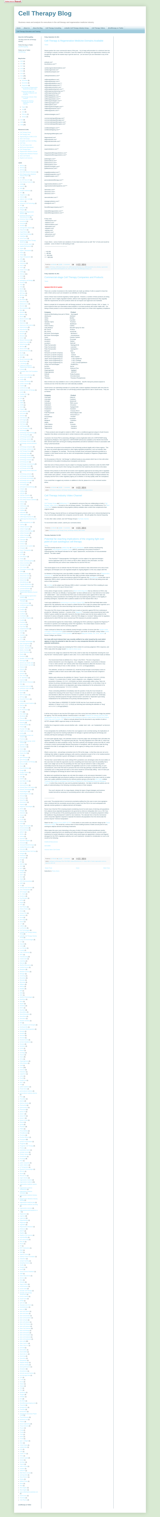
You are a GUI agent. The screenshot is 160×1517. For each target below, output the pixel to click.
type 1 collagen (24, 1441)
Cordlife (22, 620)
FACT (21, 707)
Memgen (22, 973)
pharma (22, 1101)
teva (21, 1399)
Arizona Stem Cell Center (52, 849)
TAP (21, 1388)
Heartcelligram (24, 791)
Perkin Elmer (23, 1089)
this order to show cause (73, 649)
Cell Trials (22, 143)
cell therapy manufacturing (27, 464)
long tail (22, 944)
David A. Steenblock (25, 648)
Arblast (22, 255)
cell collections (24, 411)
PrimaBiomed (23, 1133)
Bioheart (22, 312)
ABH (21, 188)
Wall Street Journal (25, 1473)
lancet (21, 917)
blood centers (23, 348)
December (25, 80)
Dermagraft (23, 660)
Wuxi (21, 1485)
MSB (21, 993)
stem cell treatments (25, 1339)
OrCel (21, 1059)
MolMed (22, 988)
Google (22, 770)
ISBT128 (22, 864)
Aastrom (22, 186)
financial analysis (24, 720)
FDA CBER (67, 861)
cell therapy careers (25, 439)
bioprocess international (26, 325)
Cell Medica (23, 422)
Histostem (22, 813)
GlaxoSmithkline (24, 768)
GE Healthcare (24, 751)
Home (18, 28)
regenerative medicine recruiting (29, 1204)
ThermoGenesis (24, 1417)
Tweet (46, 44)
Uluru (21, 1443)
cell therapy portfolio (25, 468)
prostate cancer (24, 1152)
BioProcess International (26, 147)
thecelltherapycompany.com (85, 268)
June (23, 112)
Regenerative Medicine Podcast (29, 153)
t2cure (21, 1382)
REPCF (22, 1231)
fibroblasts (23, 716)
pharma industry (24, 1103)
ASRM (22, 272)
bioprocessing (24, 327)
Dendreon (22, 656)
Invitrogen (22, 858)
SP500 (22, 1300)
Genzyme (22, 764)
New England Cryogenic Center (62, 549)
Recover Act (23, 1175)
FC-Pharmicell (24, 709)
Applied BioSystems (25, 246)
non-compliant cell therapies (27, 1025)
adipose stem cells (25, 199)
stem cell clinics (24, 1313)
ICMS (21, 823)
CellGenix (22, 508)
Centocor (22, 543)
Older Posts (106, 868)
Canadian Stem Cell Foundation (29, 371)
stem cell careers (24, 1311)
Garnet (22, 749)
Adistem (22, 201)
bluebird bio (23, 355)
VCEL (21, 1456)
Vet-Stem (22, 1462)
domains (99, 267)
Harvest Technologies (26, 789)
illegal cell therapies (25, 826)
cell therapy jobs (24, 462)
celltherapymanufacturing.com (76, 267)
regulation (22, 1224)
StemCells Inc (24, 1354)
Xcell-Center (23, 1495)
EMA (21, 684)
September (25, 85)
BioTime (22, 346)
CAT (21, 398)
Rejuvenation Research (26, 1226)
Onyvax (22, 1055)
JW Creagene (24, 892)
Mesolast (22, 980)
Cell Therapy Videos (98, 28)
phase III (22, 1118)
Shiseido (22, 1282)
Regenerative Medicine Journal (28, 151)
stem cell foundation (25, 1318)
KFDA (21, 900)
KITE (21, 904)
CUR (21, 633)
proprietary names (25, 1150)
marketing (22, 961)
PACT (21, 1082)
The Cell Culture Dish (26, 145)
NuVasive (22, 1046)
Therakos (22, 1409)
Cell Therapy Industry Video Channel (63, 495)
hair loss (22, 783)
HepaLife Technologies (26, 806)
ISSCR (22, 872)
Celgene (22, 409)
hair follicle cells (24, 781)
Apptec (22, 248)
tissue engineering (25, 1424)
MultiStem (22, 999)
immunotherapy (24, 830)
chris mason (23, 567)
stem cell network (25, 1322)
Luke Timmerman (25, 952)
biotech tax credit (24, 342)
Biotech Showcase (25, 340)
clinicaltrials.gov (24, 582)
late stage (22, 919)
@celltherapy (22, 52)
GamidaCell (23, 747)
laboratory (22, 915)
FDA (62, 861)
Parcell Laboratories (78, 547)
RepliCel (22, 1233)
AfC (21, 205)
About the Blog (37, 28)
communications (24, 603)
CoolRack (22, 614)
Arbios (21, 252)
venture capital (24, 1458)
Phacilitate (23, 1099)
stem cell (53, 863)
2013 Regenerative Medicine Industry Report (28, 174)
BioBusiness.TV (64, 503)
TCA (21, 1390)
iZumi (21, 877)
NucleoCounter (24, 1040)
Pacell (92, 861)
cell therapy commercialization (28, 443)
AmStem (22, 225)
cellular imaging (24, 529)
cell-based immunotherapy (27, 487)
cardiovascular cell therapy (27, 390)
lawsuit (22, 921)
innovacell (22, 843)
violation (22, 1468)
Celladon (22, 489)
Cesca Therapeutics (25, 550)
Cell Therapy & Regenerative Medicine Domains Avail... (29, 88)
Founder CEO (24, 729)
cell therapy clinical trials (26, 441)
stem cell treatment (25, 1337)
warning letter (23, 1475)
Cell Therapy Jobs (25, 134)
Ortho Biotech (24, 1063)
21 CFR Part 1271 (25, 180)
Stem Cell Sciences (25, 1328)
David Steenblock (25, 652)
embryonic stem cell (25, 686)
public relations (24, 1165)
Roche (22, 1243)
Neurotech (23, 1018)
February (24, 114)
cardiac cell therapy (25, 381)
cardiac (22, 379)
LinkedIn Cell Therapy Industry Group (76, 28)
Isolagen (22, 870)
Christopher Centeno (25, 569)
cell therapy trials (24, 482)
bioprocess (23, 323)
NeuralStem (23, 1012)
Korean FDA (23, 913)
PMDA (22, 1129)
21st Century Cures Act (26, 182)
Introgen (22, 853)
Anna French (23, 238)
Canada (22, 369)
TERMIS (22, 1396)
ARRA (21, 261)
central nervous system (26, 546)
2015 (21, 68)
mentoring (22, 976)
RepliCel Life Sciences (26, 158)
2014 (21, 71)
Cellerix (22, 504)
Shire (21, 1280)
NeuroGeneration (24, 1014)
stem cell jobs (24, 1320)
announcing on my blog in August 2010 (72, 602)
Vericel (22, 1460)
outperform (23, 1074)
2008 (21, 124)
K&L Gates (98, 779)
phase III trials (24, 1120)
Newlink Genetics (25, 1020)
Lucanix (22, 950)
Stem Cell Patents (25, 156)
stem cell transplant (25, 1335)
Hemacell (22, 796)
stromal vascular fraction (26, 1373)
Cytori (21, 637)
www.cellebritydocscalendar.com (29, 1492)
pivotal (22, 1124)
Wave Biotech (24, 1477)
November (25, 83)
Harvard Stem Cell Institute (27, 787)
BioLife (22, 316)
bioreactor (22, 331)
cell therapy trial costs (26, 480)
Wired (21, 1483)
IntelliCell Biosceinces (51, 842)
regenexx (47, 863)
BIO (21, 297)
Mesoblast (23, 978)
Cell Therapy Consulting (53, 28)
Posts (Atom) (55, 871)
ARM (21, 259)
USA (21, 1449)
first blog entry (93, 577)
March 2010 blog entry (80, 591)
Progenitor (23, 1143)
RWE (21, 1252)
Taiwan (22, 1384)
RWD (21, 1250)
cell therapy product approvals (28, 470)
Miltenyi (22, 986)
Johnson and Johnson (26, 887)
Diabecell (22, 667)
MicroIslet (22, 982)
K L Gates (84, 861)
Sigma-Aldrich (24, 1284)
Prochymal (23, 1139)
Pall (21, 1084)
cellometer (23, 512)
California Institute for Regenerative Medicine (26, 366)
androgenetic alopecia (26, 227)
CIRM (21, 571)
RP (21, 1246)
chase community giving (26, 561)
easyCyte (22, 680)
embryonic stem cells (26, 688)
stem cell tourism (24, 1332)
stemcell (22, 1347)
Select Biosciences (25, 1275)
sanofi (21, 1269)
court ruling (23, 624)
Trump (21, 1432)
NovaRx (22, 1033)
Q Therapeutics (24, 1167)
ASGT (21, 267)
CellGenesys (23, 506)
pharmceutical (24, 1107)
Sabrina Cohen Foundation (27, 1256)
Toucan (22, 1428)
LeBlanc (22, 926)
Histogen (22, 811)
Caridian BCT (23, 394)
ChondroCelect (24, 565)
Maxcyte (22, 963)
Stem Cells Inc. (24, 1345)
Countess (22, 622)
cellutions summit (24, 537)
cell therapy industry (66, 490)
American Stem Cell (25, 219)
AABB (21, 184)
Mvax (21, 1001)
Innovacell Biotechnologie (27, 845)
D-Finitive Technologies (26, 641)
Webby (22, 1479)
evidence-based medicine (27, 703)
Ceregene (22, 548)
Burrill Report (23, 361)
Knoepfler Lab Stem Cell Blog (28, 141)
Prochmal (22, 1135)
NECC (89, 861)
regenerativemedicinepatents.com (58, 268)
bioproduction (23, 329)
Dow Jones (23, 675)
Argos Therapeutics (25, 257)
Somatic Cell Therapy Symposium (26, 1293)
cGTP (21, 554)
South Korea (23, 1298)
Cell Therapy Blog (45, 13)
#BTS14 (22, 165)
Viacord (22, 1464)
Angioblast (23, 236)
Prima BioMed (24, 1131)
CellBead (22, 491)
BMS (21, 357)
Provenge (22, 1158)
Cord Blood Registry (25, 618)
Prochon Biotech (24, 1137)
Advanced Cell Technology (27, 203)
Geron (21, 766)
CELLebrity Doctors (25, 497)
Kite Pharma (23, 907)
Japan (21, 879)
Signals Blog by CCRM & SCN (28, 136)
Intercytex (22, 849)
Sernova (22, 1278)
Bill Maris (22, 295)
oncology (22, 1052)
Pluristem (22, 1126)
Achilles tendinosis (25, 190)
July (23, 109)
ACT (21, 192)
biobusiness (23, 301)
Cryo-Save (23, 626)
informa (22, 836)
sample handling (24, 1261)
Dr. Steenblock (24, 677)
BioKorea (22, 314)
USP (21, 1451)
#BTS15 (22, 167)
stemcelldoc (23, 1350)
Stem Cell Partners (25, 1324)
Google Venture (24, 772)
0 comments (67, 264)
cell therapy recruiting (26, 476)
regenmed (23, 1218)
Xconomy (22, 1497)
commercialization (25, 588)
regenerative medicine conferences (26, 1188)
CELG (21, 407)
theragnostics (23, 1407)
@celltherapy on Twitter (115, 28)
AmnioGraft (23, 221)
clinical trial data (24, 578)
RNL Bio (22, 1241)
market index (23, 959)
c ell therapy (23, 363)
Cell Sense (23, 424)
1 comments (67, 487)
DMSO (22, 671)
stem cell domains (72, 268)
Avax (21, 284)
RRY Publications (25, 1248)
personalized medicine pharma (28, 1093)
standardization (24, 1307)
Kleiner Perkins (24, 909)
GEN (21, 755)
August (24, 107)
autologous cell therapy (55, 861)
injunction (22, 838)
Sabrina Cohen (24, 1254)
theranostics (23, 1411)
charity (22, 558)
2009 (21, 122)
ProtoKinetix (23, 1156)
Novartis (22, 1031)
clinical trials (23, 580)
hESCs (22, 808)
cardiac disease (24, 383)
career (21, 392)
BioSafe (22, 333)
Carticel (22, 396)
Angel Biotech (24, 232)
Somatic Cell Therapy (26, 1290)
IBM (21, 817)
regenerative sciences (100, 861)
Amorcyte (22, 223)
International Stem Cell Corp (28, 851)
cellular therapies (24, 533)
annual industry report (26, 244)
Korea (21, 911)
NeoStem (22, 1010)
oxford (21, 1076)
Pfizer (21, 1097)
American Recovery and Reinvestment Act (26, 216)
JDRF (21, 883)
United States (23, 1445)
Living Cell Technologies (26, 939)
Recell (21, 1173)
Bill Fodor (22, 293)
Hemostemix (23, 802)
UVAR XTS (23, 1453)
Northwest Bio (24, 1027)
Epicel (21, 692)
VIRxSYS (22, 1470)
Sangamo (22, 1267)
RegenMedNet (24, 1220)
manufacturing (24, 956)
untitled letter (66, 547)
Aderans (22, 197)
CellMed (22, 510)
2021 (21, 63)
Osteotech (23, 1072)
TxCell (21, 1438)
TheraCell (22, 1405)
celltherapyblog (24, 514)
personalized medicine (26, 1091)
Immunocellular (24, 828)
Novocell (22, 1035)
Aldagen (22, 209)
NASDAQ (22, 1005)
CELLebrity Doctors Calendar (28, 499)
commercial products (25, 586)
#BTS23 (22, 170)
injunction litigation (25, 840)
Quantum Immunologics (26, 1169)
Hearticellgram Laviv (25, 794)
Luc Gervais (23, 948)
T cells (21, 1379)
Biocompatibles (24, 308)
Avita (21, 287)
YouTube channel (83, 519)
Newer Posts (48, 868)
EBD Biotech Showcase (26, 682)
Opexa (22, 1057)
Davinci (22, 654)
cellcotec (22, 493)
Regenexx (79, 612)
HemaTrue (23, 800)
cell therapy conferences (26, 449)
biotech (22, 338)
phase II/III (23, 1116)
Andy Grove (23, 230)
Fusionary (22, 739)
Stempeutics (23, 1360)
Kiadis (21, 902)
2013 (21, 73)
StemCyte (22, 1356)
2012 (21, 76)
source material (24, 1296)
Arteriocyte (23, 263)
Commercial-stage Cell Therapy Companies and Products (73, 277)
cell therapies (23, 426)
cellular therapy (24, 535)
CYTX (21, 639)
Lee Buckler (54, 264)
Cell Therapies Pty (25, 428)
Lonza (21, 946)
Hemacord (23, 798)
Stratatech (23, 1369)
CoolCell (22, 611)
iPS (21, 860)
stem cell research (25, 1326)
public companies (25, 1163)
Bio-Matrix (23, 299)
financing (22, 722)
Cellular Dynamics (25, 526)
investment (23, 855)
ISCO (21, 866)
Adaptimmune (24, 195)
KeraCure (22, 896)
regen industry (24, 1178)
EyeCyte (22, 705)
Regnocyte (23, 1222)
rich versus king (24, 1239)
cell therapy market (76, 490)
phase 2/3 (22, 1111)
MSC (21, 995)
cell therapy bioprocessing (27, 432)
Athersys (22, 274)
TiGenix (22, 1421)
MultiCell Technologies (26, 997)
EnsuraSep (23, 690)
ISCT (21, 868)
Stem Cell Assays (25, 138)
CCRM (22, 405)
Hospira (22, 815)
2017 (21, 66)
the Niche (22, 1401)
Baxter (22, 289)
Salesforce (23, 1258)
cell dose (22, 415)
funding (22, 733)
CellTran (22, 524)
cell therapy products (87, 490)
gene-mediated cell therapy (27, 762)
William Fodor (24, 1481)
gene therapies (24, 757)
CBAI (21, 400)
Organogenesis (24, 1061)
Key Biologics (23, 898)
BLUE (21, 353)
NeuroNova (23, 1016)
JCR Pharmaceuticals (26, 881)
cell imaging (23, 420)
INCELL (22, 834)
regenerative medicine (26, 1182)
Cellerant (22, 502)
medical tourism (24, 967)
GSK (21, 776)
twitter (21, 1436)
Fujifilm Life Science (25, 731)
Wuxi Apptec (23, 1487)
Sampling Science (25, 1263)
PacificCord (23, 1080)
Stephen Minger (24, 1362)
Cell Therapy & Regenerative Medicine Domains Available (73, 40)
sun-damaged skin (25, 1375)
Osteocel (22, 1069)
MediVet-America (24, 971)
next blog (49, 585)
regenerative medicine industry (28, 1195)
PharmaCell (23, 1105)
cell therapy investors (26, 460)
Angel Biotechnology (25, 234)
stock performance (25, 1367)
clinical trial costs (24, 575)
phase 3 (22, 1114)
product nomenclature (26, 1141)
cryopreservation (24, 628)
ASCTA (22, 265)
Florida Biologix (24, 724)
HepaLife (22, 804)
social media (23, 1288)
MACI (21, 954)
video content (81, 530)
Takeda (22, 1386)
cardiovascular (24, 388)
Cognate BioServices (26, 584)
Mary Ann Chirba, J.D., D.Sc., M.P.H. (93, 633)
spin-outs (22, 1303)
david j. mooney (24, 650)
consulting (23, 607)
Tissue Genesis (24, 1426)
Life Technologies (25, 930)
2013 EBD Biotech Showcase (28, 172)
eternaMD (47, 845)
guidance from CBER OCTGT (62, 822)
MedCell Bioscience (25, 965)
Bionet (21, 321)
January (24, 116)
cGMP (21, 552)
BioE (21, 310)
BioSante (22, 336)
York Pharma (23, 1500)
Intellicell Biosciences (76, 861)
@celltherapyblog (23, 46)
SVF (21, 1377)
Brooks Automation (25, 359)
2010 (21, 120)
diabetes (22, 669)
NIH (21, 1023)
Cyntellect (22, 635)
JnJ (21, 885)
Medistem (22, 969)
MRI (21, 991)
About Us (27, 28)
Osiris (21, 1067)
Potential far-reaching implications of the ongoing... (27, 102)
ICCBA (22, 819)
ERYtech (22, 697)
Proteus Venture (24, 1154)
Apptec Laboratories (25, 250)
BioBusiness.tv (53, 530)
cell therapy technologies (27, 478)
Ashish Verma (24, 270)
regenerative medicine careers (28, 1184)
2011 (21, 78)
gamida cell (23, 744)
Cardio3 (22, 385)
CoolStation (23, 616)
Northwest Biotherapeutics (27, 1029)
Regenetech (23, 1214)
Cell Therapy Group (50, 503)
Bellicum (22, 291)
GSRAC (22, 779)
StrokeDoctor (23, 1371)
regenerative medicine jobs (27, 1202)
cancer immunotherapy (26, 375)
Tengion (22, 1394)
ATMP (21, 278)
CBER (21, 403)
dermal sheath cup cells (26, 665)
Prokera (22, 1148)
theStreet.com (24, 1419)
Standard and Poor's (25, 1305)
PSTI (21, 1160)
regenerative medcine (26, 1180)
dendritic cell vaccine (25, 658)
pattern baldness (24, 1087)
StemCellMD (23, 1352)
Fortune (22, 726)
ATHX (21, 276)
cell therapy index (25, 453)
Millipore (22, 984)
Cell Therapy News (25, 149)
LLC (21, 941)
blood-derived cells (25, 350)
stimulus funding (24, 1364)
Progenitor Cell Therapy (26, 1146)
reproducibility (24, 1237)
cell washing (23, 484)
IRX (21, 862)
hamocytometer (24, 785)
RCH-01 (22, 1171)
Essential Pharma (25, 699)
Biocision (22, 306)
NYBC (21, 1048)
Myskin (22, 1003)
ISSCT (22, 875)
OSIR (21, 1065)
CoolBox (22, 609)
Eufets (21, 701)
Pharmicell (23, 1109)
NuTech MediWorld (25, 1042)
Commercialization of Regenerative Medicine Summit (28, 591)
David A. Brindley (24, 646)
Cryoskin (22, 631)
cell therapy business (26, 437)
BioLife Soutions (24, 319)
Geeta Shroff (23, 753)
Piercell (22, 1122)
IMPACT (22, 832)
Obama (22, 1050)
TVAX (21, 1434)
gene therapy (23, 759)
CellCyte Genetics (25, 495)
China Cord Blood (25, 563)
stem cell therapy (24, 1330)
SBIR (21, 1273)
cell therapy (52, 267)
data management (25, 643)
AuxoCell (22, 282)
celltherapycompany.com (62, 267)
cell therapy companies (55, 490)
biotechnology (24, 344)
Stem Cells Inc (24, 1343)
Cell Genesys (23, 417)
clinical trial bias (24, 573)
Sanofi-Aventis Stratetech (27, 1271)
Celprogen (23, 539)
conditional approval (25, 605)
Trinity (21, 1430)
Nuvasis (22, 1044)
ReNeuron (23, 1229)
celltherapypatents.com (90, 267)
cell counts (23, 413)
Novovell (22, 1037)
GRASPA (22, 774)
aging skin (23, 207)
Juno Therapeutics (25, 889)
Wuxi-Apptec (23, 1490)
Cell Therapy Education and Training (28, 31)
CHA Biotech (23, 556)
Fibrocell (22, 718)
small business (24, 1286)
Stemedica (23, 1358)
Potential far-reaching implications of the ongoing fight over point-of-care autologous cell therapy (74, 540)
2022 (21, 61)
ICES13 (22, 821)
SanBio (22, 1265)
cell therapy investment (26, 457)
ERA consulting (24, 694)
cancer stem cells (25, 377)
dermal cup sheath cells (26, 663)
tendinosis (23, 1392)
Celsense (22, 541)
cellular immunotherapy (26, 531)
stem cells (22, 1341)
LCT (21, 924)
